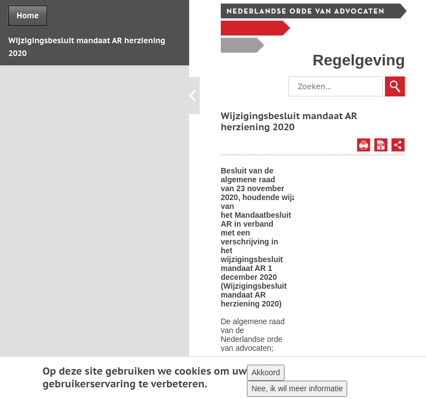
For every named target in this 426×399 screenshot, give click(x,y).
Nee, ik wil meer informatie (297, 389)
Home (28, 16)
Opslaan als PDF (381, 145)
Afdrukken (364, 145)
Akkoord (265, 373)
